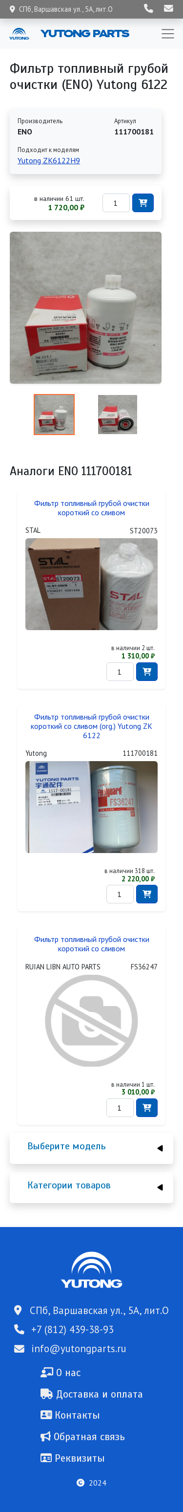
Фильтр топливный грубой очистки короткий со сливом (91, 508)
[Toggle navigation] (168, 33)
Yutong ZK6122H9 (49, 160)
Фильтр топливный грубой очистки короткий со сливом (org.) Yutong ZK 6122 (91, 726)
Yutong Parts (84, 33)
